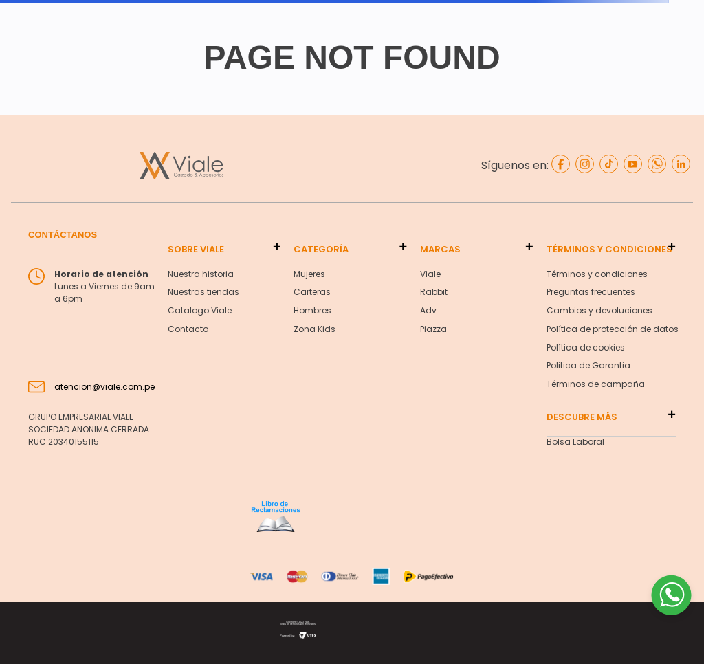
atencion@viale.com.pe (104, 386)
